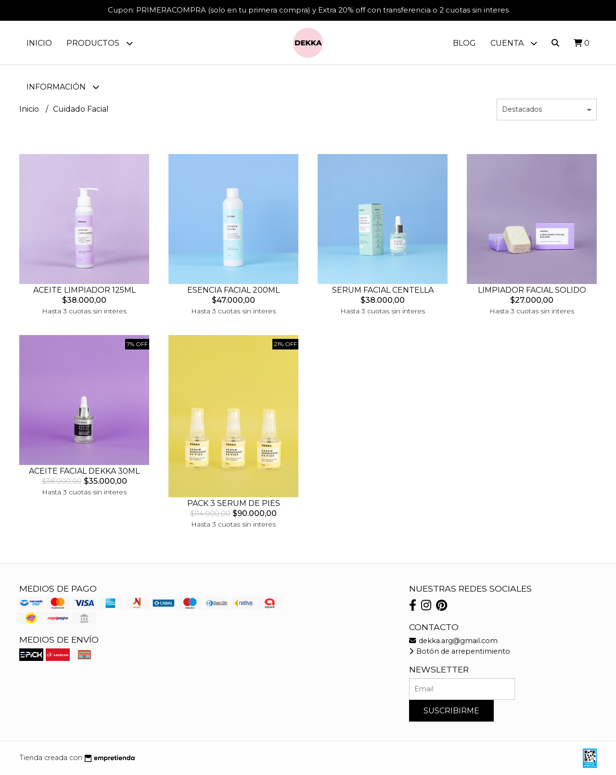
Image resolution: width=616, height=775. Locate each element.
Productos (99, 43)
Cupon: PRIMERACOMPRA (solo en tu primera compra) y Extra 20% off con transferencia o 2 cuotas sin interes (308, 9)
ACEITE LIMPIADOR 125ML (84, 290)
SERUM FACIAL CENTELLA (383, 290)
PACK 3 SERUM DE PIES (233, 503)
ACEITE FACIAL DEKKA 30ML (84, 471)
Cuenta (513, 43)
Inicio (39, 43)
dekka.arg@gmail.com (453, 640)
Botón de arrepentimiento (459, 651)
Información (62, 87)
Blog (464, 43)
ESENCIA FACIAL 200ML (233, 290)
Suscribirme (451, 710)
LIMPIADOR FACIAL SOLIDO (532, 290)
